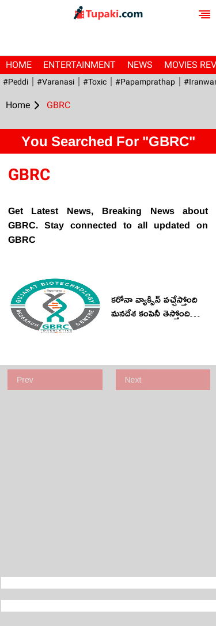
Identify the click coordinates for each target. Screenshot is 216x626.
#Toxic (95, 81)
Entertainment (79, 64)
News (140, 64)
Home (19, 64)
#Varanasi (55, 81)
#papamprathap (145, 81)
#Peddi (15, 81)
